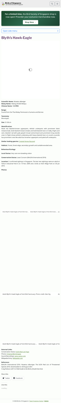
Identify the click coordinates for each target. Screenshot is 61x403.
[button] (30, 70)
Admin (46, 401)
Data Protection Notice (36, 401)
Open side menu (30, 31)
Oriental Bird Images (14, 354)
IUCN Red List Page (22, 352)
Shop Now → (30, 22)
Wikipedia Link (18, 358)
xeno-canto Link (20, 356)
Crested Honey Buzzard (27, 141)
